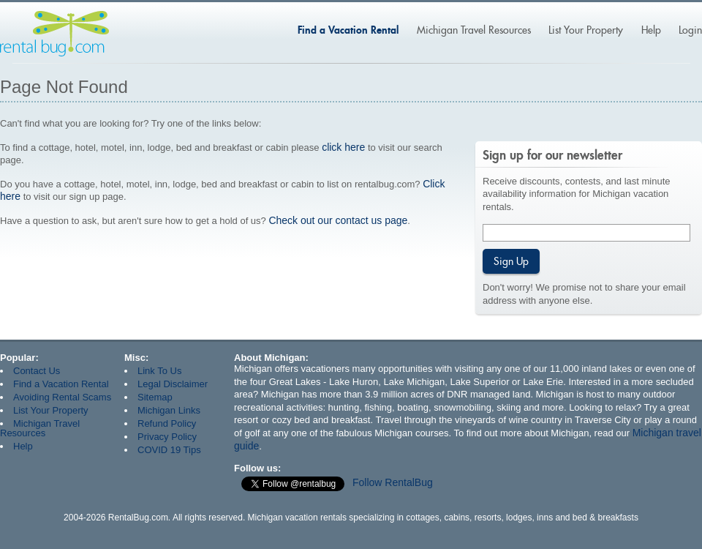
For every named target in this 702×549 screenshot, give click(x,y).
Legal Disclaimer (172, 383)
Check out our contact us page (337, 220)
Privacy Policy (167, 436)
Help (651, 30)
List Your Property (585, 30)
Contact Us (36, 370)
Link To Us (159, 370)
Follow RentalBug (392, 482)
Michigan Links (168, 410)
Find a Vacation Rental (348, 30)
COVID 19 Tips (169, 449)
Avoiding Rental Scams (62, 397)
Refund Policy (166, 423)
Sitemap (155, 397)
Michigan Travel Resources (474, 30)
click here (343, 147)
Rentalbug (54, 33)
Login (690, 30)
